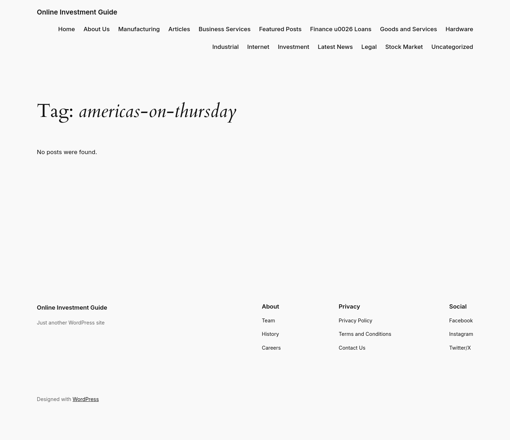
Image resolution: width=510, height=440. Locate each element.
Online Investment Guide (77, 12)
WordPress (86, 399)
